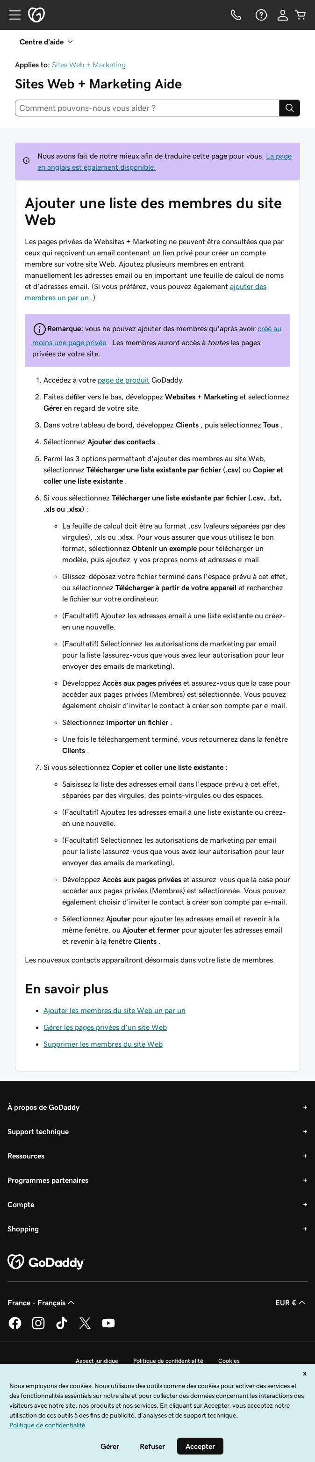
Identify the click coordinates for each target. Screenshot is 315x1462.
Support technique (38, 1131)
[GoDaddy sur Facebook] (14, 1328)
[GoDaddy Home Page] (46, 1262)
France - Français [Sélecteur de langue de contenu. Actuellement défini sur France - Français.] (42, 1302)
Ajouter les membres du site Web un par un (114, 1010)
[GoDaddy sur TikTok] (61, 1328)
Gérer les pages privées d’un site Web (105, 1027)
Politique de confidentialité (168, 1361)
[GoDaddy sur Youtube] (108, 1328)
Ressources (25, 1155)
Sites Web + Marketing (89, 64)
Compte (20, 1204)
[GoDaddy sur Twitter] (85, 1328)
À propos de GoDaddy (43, 1107)
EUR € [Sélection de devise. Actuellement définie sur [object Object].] (291, 1302)
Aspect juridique (97, 1361)
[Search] (289, 108)
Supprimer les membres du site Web (103, 1044)
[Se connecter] (283, 15)
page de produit (124, 380)
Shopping (23, 1228)
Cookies (229, 1361)
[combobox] (147, 108)
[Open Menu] (11, 15)
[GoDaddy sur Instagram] (38, 1328)
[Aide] (260, 15)
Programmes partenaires (47, 1180)
